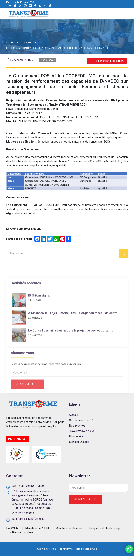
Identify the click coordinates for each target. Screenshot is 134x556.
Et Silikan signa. (39, 315)
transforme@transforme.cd (28, 518)
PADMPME (13, 528)
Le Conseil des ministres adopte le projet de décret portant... (71, 350)
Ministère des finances (69, 528)
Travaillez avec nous (81, 431)
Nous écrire (76, 436)
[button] (126, 13)
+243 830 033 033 (23, 513)
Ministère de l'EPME (37, 528)
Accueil (73, 414)
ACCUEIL (10, 43)
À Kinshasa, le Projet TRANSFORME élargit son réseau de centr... (73, 333)
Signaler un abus (79, 441)
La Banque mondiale (20, 532)
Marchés (27, 43)
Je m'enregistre (27, 397)
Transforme (65, 548)
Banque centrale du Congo (105, 528)
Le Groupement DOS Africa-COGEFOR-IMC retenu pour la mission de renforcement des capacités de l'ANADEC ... (58, 48)
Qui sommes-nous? (81, 420)
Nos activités (77, 425)
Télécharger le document (107, 60)
